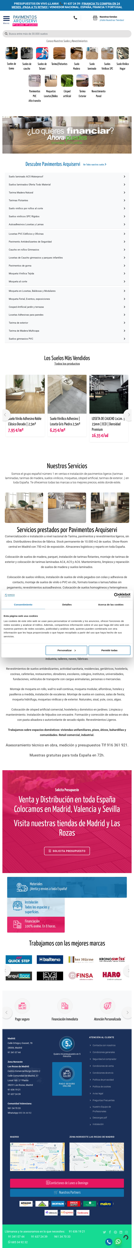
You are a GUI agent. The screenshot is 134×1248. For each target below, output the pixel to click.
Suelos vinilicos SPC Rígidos (67, 216)
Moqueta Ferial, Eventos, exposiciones (67, 299)
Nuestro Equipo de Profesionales (102, 1109)
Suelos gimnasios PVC (67, 339)
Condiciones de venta (103, 1066)
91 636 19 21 (77, 1231)
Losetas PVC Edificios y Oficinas (67, 234)
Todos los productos (67, 363)
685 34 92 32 (18, 1241)
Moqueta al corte (67, 281)
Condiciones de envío (103, 1073)
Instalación (98, 1124)
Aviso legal (98, 1093)
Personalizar (66, 650)
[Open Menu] (6, 21)
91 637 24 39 (72, 3)
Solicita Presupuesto (67, 850)
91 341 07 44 (16, 1236)
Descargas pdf (100, 1117)
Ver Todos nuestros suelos (94, 164)
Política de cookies (102, 1086)
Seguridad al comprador (104, 1059)
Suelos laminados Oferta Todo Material (67, 184)
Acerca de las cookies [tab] (110, 604)
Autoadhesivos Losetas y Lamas (67, 224)
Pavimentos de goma (67, 265)
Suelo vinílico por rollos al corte (67, 208)
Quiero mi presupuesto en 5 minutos (67, 1055)
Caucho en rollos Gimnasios (67, 249)
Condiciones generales (104, 1052)
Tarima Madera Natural (67, 192)
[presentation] (6, 1013)
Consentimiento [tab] (23, 604)
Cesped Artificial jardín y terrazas (67, 307)
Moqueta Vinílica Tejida (67, 273)
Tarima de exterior (67, 323)
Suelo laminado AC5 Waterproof (67, 176)
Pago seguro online (67, 1084)
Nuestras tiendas (112, 19)
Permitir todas (109, 650)
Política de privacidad (103, 1079)
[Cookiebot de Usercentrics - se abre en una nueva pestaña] (116, 595)
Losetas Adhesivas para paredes (67, 315)
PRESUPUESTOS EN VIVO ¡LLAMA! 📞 (38, 3)
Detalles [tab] (67, 604)
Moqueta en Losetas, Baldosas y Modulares (67, 291)
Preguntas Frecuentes (104, 1100)
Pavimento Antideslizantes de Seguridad (67, 241)
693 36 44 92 (25, 1113)
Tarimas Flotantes (67, 200)
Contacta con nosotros (104, 1045)
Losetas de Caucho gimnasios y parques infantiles (67, 257)
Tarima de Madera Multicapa (67, 331)
